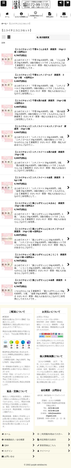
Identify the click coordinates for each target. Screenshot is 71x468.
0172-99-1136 (53, 411)
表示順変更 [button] (43, 37)
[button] (3, 3)
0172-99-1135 (53, 408)
